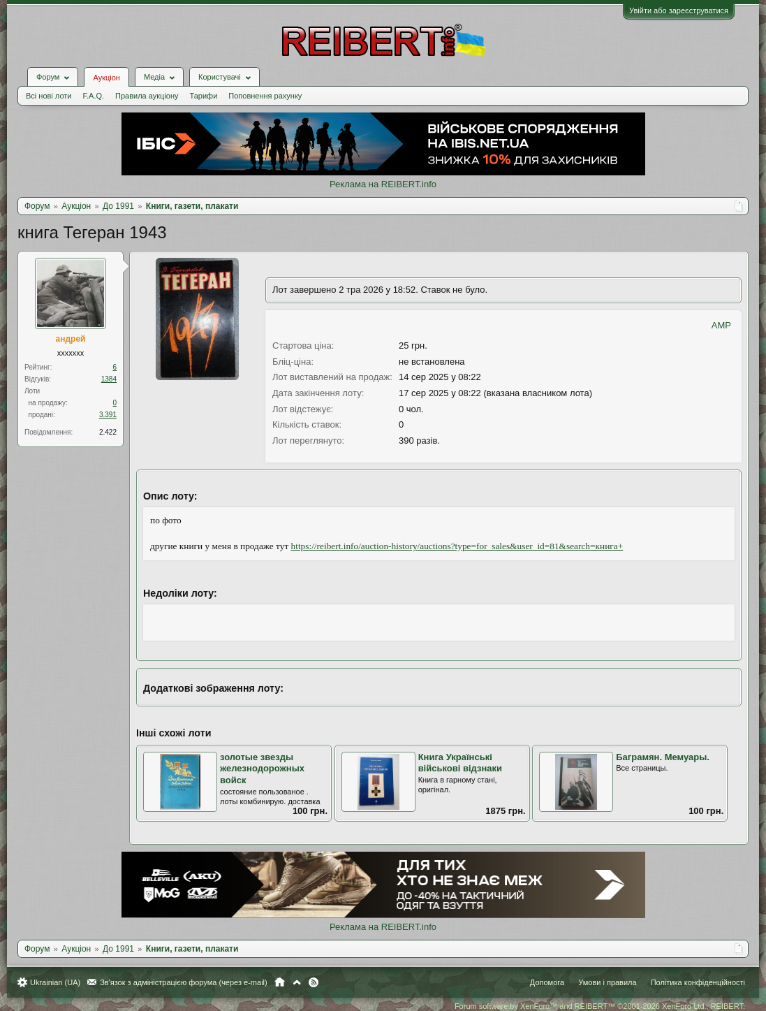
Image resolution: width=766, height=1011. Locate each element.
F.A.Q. (93, 96)
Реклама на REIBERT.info (383, 184)
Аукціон (106, 77)
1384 (109, 379)
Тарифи (204, 96)
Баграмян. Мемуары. (662, 757)
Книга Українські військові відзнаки (460, 763)
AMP (721, 325)
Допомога (547, 982)
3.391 (108, 415)
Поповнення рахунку (265, 96)
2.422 (108, 432)
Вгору (297, 982)
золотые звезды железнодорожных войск (262, 768)
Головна (279, 982)
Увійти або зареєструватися (678, 10)
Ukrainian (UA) (55, 982)
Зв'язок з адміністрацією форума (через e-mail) (183, 982)
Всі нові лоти (48, 96)
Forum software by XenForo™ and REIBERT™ (600, 1006)
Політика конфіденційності (698, 982)
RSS (313, 982)
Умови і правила (607, 982)
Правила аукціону (146, 96)
